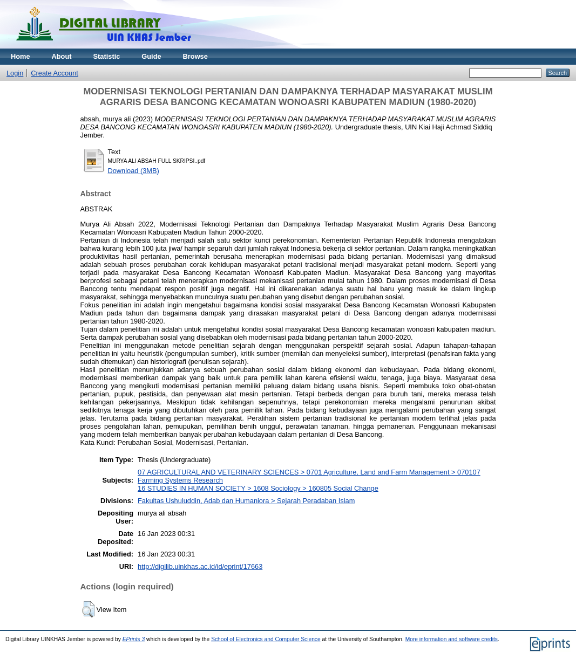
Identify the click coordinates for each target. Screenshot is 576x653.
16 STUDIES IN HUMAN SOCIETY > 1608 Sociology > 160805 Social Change (258, 488)
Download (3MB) (133, 171)
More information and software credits (451, 639)
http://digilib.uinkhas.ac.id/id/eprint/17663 (200, 566)
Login (14, 73)
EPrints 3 (134, 639)
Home (20, 56)
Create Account (54, 73)
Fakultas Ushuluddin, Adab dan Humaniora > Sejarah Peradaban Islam (246, 501)
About (62, 56)
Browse (195, 56)
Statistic (106, 56)
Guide (151, 56)
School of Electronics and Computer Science (266, 639)
